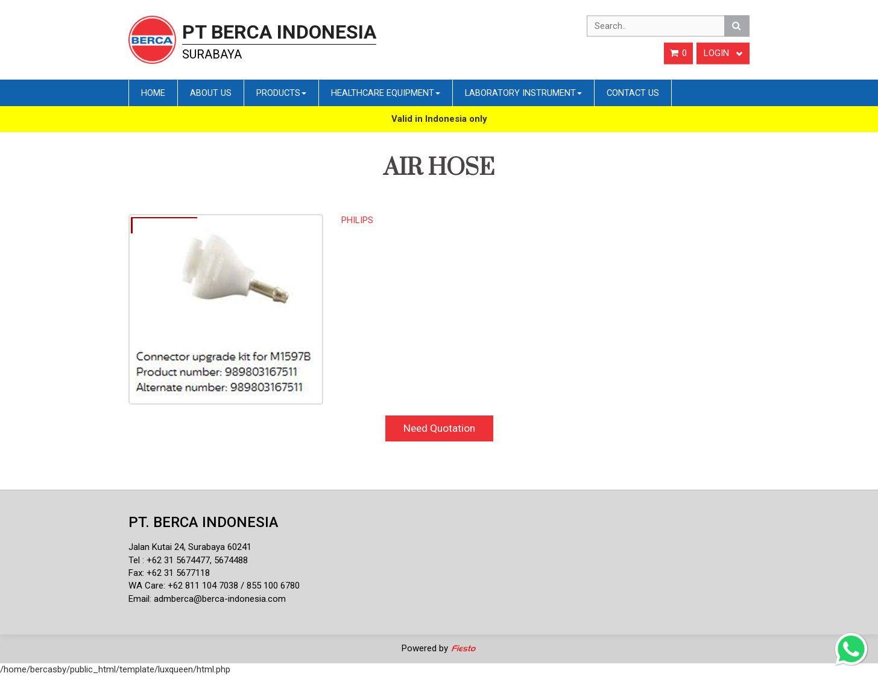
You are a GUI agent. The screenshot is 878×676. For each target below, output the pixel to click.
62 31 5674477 (181, 560)
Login (723, 53)
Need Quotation (439, 428)
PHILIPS (357, 220)
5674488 (231, 560)
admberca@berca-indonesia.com (220, 598)
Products (281, 92)
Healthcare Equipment (385, 92)
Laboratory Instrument (523, 92)
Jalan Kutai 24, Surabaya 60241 (189, 547)
